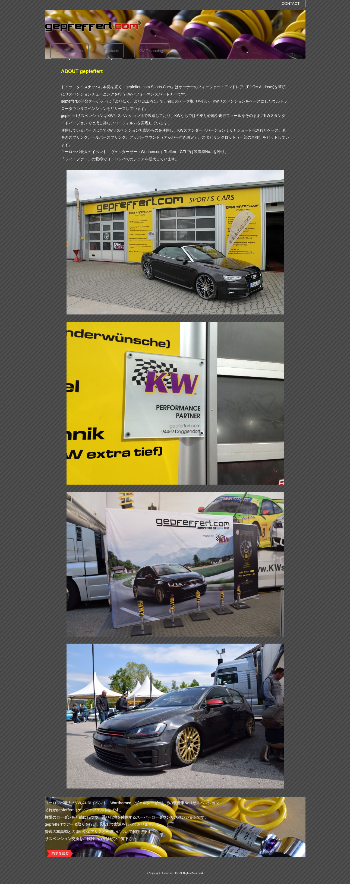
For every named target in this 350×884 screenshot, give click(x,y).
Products (111, 51)
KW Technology (152, 51)
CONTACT (291, 3)
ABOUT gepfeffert (70, 51)
